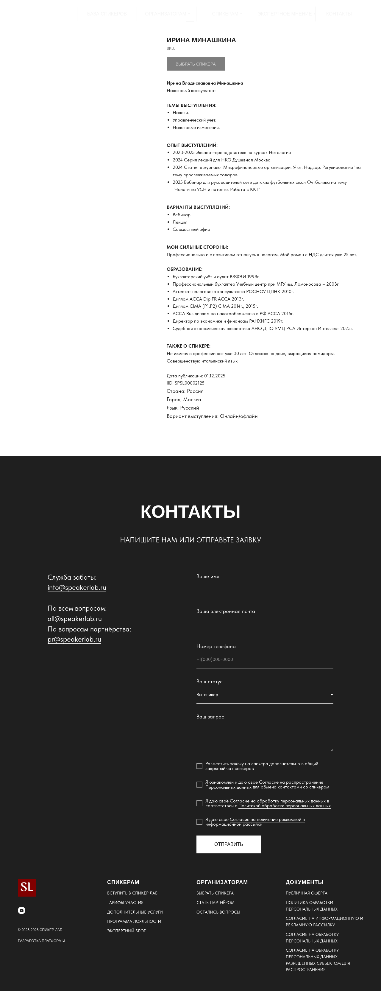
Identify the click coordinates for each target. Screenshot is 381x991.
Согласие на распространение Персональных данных (264, 784)
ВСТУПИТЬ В (119, 893)
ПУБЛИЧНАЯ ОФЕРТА (306, 893)
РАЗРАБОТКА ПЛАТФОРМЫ (41, 941)
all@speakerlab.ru (75, 618)
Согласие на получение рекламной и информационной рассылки (255, 821)
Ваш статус (209, 681)
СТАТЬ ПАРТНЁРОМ (215, 902)
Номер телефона (216, 646)
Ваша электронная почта (225, 611)
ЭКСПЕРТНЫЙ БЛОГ (126, 930)
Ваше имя (207, 576)
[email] (21, 910)
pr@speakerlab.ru (74, 639)
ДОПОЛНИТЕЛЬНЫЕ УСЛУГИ (135, 912)
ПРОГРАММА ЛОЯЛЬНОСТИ (134, 921)
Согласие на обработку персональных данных (278, 801)
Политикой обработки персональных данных (284, 805)
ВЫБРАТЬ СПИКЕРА (215, 893)
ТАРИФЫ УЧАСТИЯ (125, 902)
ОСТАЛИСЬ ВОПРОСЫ (218, 912)
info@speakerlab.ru (77, 587)
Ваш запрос (210, 716)
